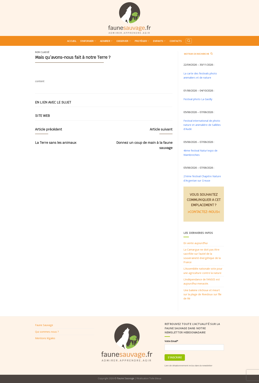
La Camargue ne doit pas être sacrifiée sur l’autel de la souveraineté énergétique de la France (202, 256)
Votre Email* (171, 341)
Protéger (142, 41)
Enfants (159, 41)
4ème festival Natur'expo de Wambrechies (200, 152)
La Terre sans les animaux (55, 143)
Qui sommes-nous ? (47, 331)
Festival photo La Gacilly (197, 99)
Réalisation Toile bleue (149, 378)
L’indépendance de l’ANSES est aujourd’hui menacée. (201, 281)
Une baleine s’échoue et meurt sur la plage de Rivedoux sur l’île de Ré (202, 294)
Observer (123, 41)
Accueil (71, 41)
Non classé (42, 52)
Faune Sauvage (44, 325)
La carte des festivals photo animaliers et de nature (200, 75)
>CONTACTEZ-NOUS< (204, 212)
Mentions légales (45, 338)
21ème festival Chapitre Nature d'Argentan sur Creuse (202, 178)
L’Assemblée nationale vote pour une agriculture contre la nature (202, 270)
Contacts (176, 41)
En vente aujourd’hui (195, 243)
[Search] (189, 40)
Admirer (106, 41)
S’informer (88, 41)
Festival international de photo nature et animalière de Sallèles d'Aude (202, 125)
